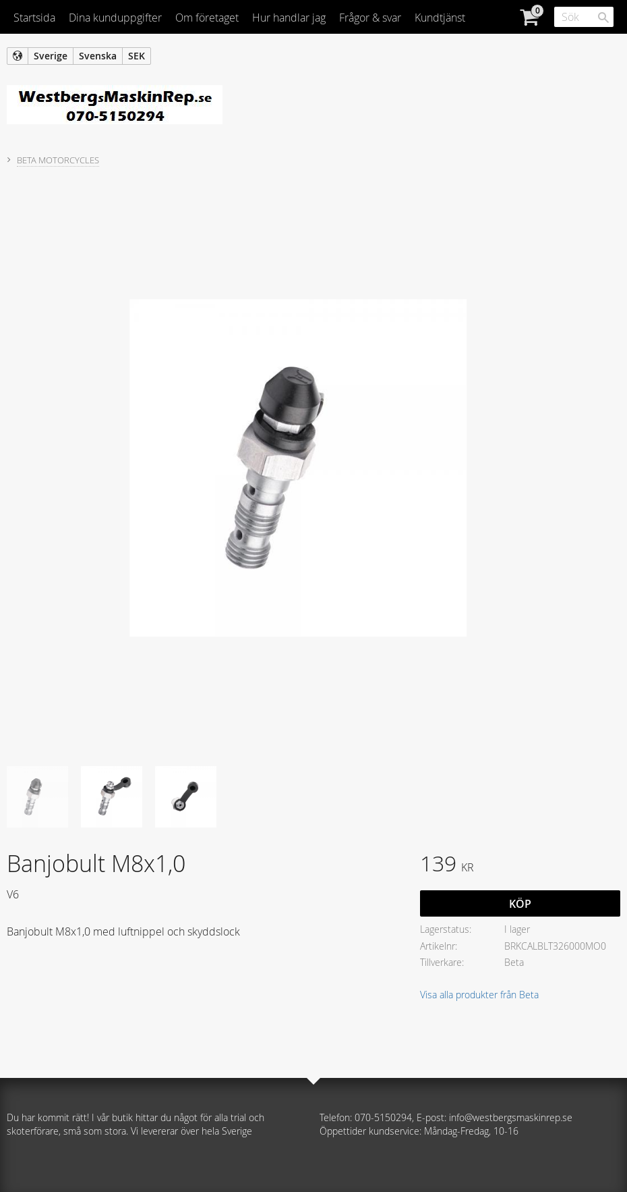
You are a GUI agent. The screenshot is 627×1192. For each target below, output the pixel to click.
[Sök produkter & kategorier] (584, 17)
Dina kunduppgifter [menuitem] (115, 17)
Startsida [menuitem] (34, 17)
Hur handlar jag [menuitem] (289, 17)
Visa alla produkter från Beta (479, 994)
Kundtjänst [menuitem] (440, 17)
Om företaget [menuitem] (207, 17)
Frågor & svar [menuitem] (370, 17)
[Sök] (603, 17)
